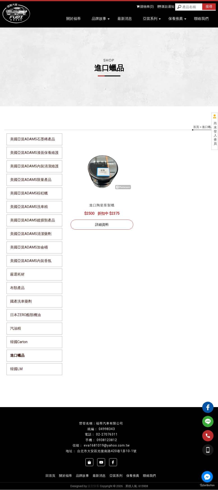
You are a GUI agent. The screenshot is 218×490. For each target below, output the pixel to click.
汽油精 (15, 328)
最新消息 (124, 18)
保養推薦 (177, 18)
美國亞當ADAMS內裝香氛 (30, 261)
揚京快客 (93, 486)
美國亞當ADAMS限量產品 (30, 180)
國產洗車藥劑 (21, 301)
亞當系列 (152, 18)
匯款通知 (166, 6)
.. (124, 486)
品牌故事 (101, 18)
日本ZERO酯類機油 (25, 315)
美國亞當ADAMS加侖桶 (29, 247)
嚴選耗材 (17, 274)
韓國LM (16, 369)
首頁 (196, 127)
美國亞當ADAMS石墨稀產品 (32, 139)
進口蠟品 (17, 355)
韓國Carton (19, 342)
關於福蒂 (73, 18)
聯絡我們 (201, 18)
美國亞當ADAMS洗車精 (29, 207)
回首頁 (50, 475)
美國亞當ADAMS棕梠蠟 (29, 193)
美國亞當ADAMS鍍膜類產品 (32, 220)
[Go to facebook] (207, 476)
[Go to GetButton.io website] (207, 485)
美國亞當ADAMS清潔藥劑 (30, 234)
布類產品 (17, 288)
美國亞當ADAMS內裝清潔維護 (34, 166)
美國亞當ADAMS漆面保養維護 (34, 152)
